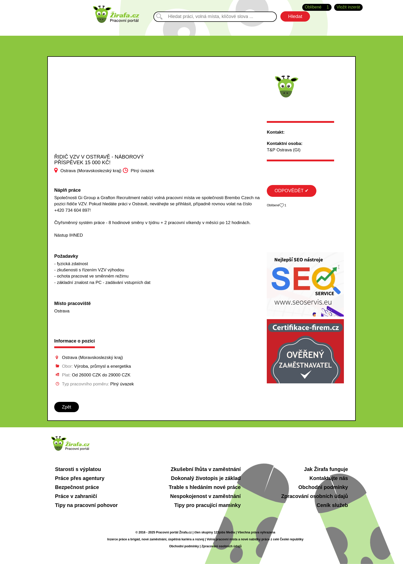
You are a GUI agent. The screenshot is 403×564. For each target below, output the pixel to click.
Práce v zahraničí (76, 496)
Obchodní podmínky (323, 487)
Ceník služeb (332, 505)
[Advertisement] (105, 115)
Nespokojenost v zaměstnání (205, 496)
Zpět (66, 407)
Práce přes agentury (79, 478)
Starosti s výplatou (78, 469)
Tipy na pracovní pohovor (86, 505)
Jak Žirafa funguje (326, 469)
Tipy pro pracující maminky (207, 505)
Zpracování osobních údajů (314, 496)
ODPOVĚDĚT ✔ (291, 190)
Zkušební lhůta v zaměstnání (206, 469)
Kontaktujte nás (328, 478)
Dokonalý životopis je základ (206, 478)
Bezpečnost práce (77, 487)
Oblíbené (317, 7)
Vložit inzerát (348, 7)
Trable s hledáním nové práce (205, 487)
